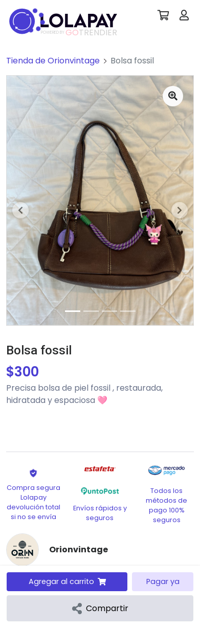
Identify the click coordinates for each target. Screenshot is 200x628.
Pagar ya (163, 581)
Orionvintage (78, 549)
